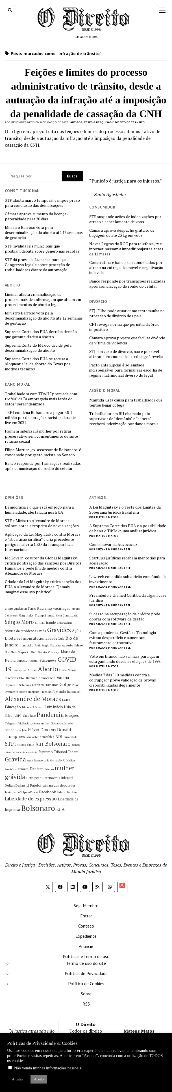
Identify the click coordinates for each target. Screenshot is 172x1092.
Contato (86, 926)
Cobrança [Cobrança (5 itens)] (54, 652)
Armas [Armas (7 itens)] (32, 670)
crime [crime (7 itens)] (9, 608)
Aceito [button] (39, 1079)
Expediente (86, 936)
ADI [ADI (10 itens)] (58, 736)
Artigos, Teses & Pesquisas (91, 122)
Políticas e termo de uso (86, 956)
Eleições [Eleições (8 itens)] (72, 715)
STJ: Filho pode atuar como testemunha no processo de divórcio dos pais (127, 313)
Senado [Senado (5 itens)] (76, 744)
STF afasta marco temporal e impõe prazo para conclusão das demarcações (42, 203)
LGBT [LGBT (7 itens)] (66, 700)
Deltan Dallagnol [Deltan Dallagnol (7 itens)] (17, 785)
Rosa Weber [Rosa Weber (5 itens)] (32, 737)
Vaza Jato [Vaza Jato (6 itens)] (29, 716)
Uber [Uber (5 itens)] (22, 678)
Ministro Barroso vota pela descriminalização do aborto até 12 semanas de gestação (44, 232)
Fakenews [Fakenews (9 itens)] (48, 660)
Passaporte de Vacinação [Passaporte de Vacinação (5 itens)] (48, 760)
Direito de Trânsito (130, 122)
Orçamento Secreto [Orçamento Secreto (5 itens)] (16, 692)
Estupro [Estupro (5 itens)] (49, 769)
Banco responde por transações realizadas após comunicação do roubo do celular (127, 284)
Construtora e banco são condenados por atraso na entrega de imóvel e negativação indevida (126, 267)
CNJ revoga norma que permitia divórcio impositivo (124, 327)
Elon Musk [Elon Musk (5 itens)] (11, 652)
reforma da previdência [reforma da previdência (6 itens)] (20, 631)
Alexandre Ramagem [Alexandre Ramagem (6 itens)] (66, 692)
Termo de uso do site (86, 963)
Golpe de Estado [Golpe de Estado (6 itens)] (62, 723)
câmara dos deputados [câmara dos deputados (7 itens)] (59, 785)
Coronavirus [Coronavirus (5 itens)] (64, 623)
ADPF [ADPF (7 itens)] (17, 715)
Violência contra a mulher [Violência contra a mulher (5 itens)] (33, 723)
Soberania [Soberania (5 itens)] (25, 685)
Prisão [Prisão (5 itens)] (75, 685)
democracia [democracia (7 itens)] (46, 678)
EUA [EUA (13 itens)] (60, 809)
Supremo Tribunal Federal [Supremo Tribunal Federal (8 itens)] (59, 752)
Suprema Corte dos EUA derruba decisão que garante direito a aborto (41, 334)
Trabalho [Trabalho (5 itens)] (45, 692)
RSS (86, 1004)
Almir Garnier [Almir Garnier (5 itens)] (39, 652)
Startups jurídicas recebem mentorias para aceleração (127, 560)
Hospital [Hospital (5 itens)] (33, 661)
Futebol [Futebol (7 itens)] (35, 785)
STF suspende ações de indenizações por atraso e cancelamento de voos (125, 219)
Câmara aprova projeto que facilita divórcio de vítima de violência (127, 340)
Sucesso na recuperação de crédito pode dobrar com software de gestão (124, 616)
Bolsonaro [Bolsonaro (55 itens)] (38, 808)
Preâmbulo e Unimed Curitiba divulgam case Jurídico (127, 598)
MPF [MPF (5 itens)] (53, 730)
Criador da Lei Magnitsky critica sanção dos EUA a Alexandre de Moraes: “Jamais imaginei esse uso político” (43, 586)
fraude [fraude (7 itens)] (51, 622)
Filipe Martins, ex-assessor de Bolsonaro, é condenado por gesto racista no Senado (43, 452)
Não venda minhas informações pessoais (47, 1068)
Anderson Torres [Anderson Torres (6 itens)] (25, 609)
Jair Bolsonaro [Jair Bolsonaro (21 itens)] (53, 743)
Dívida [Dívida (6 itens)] (41, 631)
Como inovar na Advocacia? (113, 544)
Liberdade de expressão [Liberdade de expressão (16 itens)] (31, 798)
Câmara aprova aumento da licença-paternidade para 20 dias (36, 216)
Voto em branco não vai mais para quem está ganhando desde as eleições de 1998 (124, 659)
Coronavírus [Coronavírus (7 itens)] (51, 778)
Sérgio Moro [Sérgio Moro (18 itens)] (19, 621)
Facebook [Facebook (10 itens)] (47, 791)
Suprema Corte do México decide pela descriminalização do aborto (38, 348)
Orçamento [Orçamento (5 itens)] (11, 685)
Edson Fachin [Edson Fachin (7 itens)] (67, 792)
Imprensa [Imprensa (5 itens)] (33, 692)
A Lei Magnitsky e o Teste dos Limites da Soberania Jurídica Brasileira (125, 510)
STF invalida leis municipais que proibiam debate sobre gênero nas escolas (42, 249)
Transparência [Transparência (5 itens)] (53, 615)
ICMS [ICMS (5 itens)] (21, 737)
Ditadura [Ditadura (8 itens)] (36, 769)
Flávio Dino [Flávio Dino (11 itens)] (39, 729)
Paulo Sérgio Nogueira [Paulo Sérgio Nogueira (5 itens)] (47, 645)
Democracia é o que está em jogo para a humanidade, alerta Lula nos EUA (39, 510)
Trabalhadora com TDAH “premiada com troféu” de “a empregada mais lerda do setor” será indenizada (41, 399)
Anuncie (86, 946)
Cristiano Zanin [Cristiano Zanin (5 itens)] (24, 744)
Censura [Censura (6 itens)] (23, 769)
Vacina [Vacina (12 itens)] (62, 677)
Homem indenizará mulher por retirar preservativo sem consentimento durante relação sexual (41, 436)
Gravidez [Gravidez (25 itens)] (59, 630)
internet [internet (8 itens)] (67, 777)
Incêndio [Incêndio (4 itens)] (40, 623)
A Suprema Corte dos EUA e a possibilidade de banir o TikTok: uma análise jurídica (127, 528)
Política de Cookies (86, 983)
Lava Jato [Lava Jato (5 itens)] (21, 730)
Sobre (86, 994)
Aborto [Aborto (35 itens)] (48, 669)
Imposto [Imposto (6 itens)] (22, 661)
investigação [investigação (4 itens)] (19, 670)
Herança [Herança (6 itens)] (31, 678)
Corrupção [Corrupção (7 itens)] (33, 778)
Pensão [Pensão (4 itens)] (14, 615)
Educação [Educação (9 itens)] (13, 706)
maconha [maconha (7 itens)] (11, 678)
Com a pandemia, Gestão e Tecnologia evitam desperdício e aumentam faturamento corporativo (122, 637)
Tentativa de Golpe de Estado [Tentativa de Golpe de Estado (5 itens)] (21, 792)
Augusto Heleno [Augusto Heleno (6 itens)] (72, 645)
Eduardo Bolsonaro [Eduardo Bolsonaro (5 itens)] (33, 707)
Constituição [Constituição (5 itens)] (70, 615)
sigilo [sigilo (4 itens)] (30, 760)
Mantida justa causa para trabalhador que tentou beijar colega (125, 403)
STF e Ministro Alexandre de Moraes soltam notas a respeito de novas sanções (42, 523)
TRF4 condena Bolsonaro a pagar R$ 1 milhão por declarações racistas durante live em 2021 (40, 417)
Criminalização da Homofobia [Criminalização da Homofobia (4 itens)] (21, 752)
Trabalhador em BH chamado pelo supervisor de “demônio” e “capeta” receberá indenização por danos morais (123, 418)
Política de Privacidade (86, 973)
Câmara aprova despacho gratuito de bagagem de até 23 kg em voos (121, 233)
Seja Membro (86, 905)
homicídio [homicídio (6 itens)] (26, 645)
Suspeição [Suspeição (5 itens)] (23, 652)
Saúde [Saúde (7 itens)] (9, 730)
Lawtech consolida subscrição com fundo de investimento (128, 579)
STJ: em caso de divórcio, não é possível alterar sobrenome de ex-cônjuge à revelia (126, 354)
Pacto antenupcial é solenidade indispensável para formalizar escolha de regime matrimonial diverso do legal (125, 370)
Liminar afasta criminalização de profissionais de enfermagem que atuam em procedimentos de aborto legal (43, 299)
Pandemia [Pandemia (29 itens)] (50, 714)
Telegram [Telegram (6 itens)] (11, 723)
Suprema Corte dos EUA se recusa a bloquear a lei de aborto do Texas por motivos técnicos (37, 364)
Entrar (86, 916)
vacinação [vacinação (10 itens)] (62, 608)
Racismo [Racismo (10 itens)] (44, 608)
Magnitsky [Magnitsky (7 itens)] (26, 615)
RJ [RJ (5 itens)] (64, 760)
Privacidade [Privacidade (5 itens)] (70, 737)
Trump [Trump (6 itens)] (39, 615)
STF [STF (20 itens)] (9, 743)
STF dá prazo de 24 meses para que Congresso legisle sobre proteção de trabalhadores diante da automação (37, 264)
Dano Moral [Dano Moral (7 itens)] (67, 670)
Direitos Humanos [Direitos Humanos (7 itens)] (45, 685)
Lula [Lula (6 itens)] (61, 639)
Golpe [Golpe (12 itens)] (65, 684)
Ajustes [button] (17, 1079)
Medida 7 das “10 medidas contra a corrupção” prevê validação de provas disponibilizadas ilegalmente (122, 680)
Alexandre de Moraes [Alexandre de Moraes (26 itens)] (33, 699)
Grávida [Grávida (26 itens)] (15, 759)
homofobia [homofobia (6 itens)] (47, 737)
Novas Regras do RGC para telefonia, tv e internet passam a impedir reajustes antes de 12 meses (126, 249)
